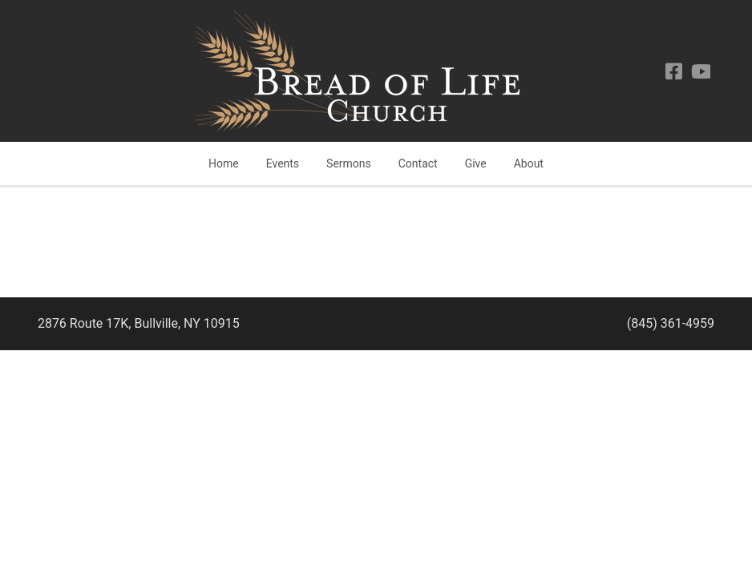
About (529, 163)
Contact (418, 163)
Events (282, 163)
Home (223, 163)
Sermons (348, 163)
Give (476, 163)
